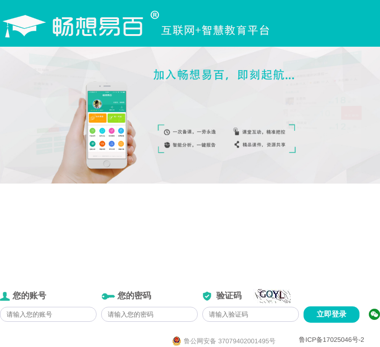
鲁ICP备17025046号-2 (331, 339)
